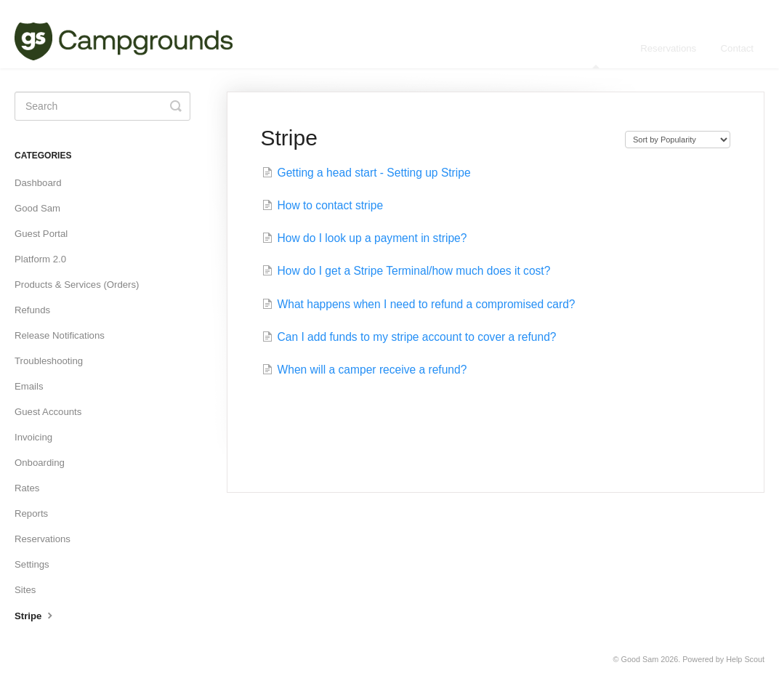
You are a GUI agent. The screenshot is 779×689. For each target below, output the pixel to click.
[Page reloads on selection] (677, 139)
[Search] (102, 106)
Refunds (32, 310)
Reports (31, 513)
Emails (29, 386)
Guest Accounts (48, 411)
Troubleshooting (49, 360)
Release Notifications (60, 335)
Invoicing (33, 437)
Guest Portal (41, 233)
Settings (32, 564)
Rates (27, 488)
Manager (597, 55)
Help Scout (745, 659)
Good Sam (37, 208)
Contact (737, 48)
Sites (25, 589)
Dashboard (38, 182)
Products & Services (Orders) (77, 284)
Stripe (35, 614)
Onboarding (40, 462)
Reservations (668, 48)
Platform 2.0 (40, 259)
